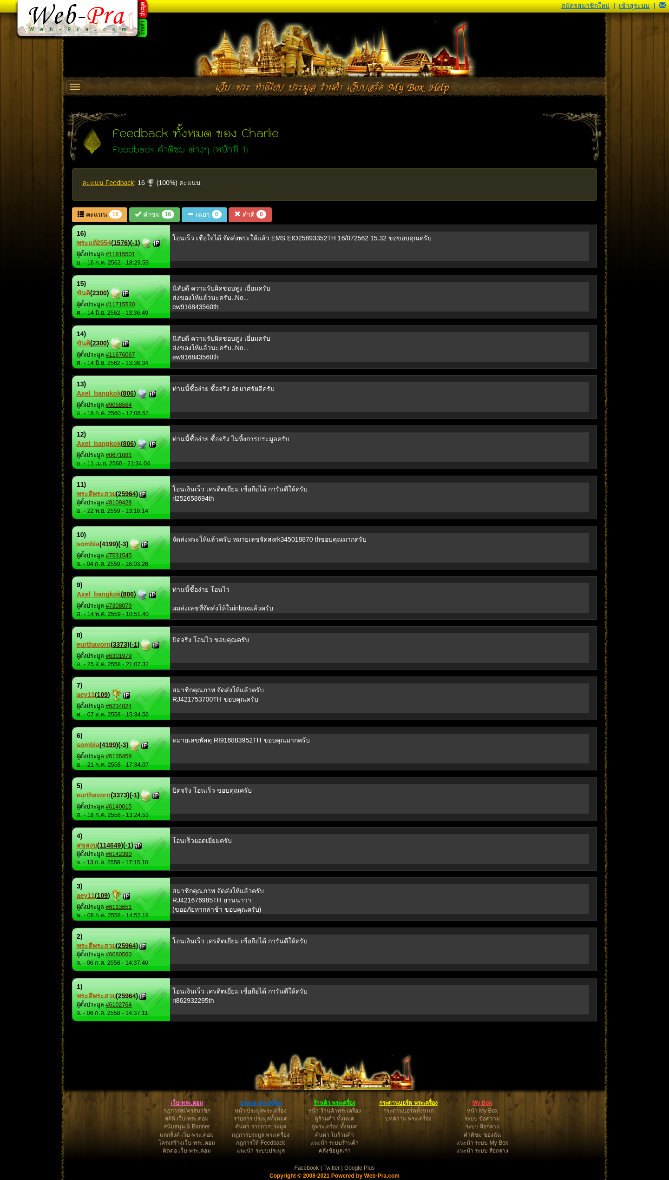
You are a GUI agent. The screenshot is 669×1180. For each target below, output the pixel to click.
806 (128, 393)
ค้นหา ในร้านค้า (334, 1135)
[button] (662, 5)
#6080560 (119, 954)
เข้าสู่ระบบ (634, 5)
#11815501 (120, 254)
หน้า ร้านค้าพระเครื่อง (334, 1110)
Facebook (307, 1168)
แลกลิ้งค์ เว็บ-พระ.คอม (187, 1135)
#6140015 (119, 806)
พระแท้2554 (94, 242)
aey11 (86, 694)
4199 (109, 544)
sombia (88, 544)
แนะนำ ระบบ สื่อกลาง (482, 1150)
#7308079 (119, 606)
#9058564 (119, 405)
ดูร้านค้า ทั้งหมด (334, 1118)
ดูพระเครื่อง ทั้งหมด (334, 1126)
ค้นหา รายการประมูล (260, 1126)
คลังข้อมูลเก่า (335, 1150)
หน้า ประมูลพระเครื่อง (261, 1110)
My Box (482, 1103)
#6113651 (119, 907)
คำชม (154, 214)
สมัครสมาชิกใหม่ (585, 5)
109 (102, 694)
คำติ (250, 214)
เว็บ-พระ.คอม (187, 1103)
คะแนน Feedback (108, 182)
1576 (120, 242)
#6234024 (119, 706)
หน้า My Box (482, 1110)
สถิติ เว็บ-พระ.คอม (187, 1118)
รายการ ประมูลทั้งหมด (261, 1118)
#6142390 (119, 854)
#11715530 (120, 304)
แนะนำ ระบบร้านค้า (334, 1143)
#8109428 (119, 502)
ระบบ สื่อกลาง (482, 1126)
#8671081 (119, 455)
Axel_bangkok (99, 393)
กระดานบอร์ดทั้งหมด (408, 1110)
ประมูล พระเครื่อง (260, 1103)
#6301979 (119, 656)
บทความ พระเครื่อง (408, 1118)
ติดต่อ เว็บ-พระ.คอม (187, 1150)
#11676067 (120, 354)
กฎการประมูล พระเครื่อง (260, 1135)
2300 (99, 293)
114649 (110, 845)
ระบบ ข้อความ (482, 1118)
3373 (120, 644)
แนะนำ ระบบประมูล (260, 1150)
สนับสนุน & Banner (187, 1126)
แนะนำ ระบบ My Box (482, 1143)
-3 (123, 544)
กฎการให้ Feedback (260, 1143)
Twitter (331, 1168)
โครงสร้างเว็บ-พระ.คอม (186, 1143)
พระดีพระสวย (96, 493)
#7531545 (119, 555)
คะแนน (100, 214)
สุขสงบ (87, 845)
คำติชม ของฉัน (482, 1135)
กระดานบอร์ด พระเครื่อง (408, 1103)
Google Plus (359, 1168)
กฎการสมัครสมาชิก (187, 1110)
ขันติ (83, 293)
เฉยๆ (204, 214)
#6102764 (119, 1004)
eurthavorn (94, 644)
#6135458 (119, 756)
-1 (135, 242)
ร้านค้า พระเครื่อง (334, 1103)
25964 (127, 493)
